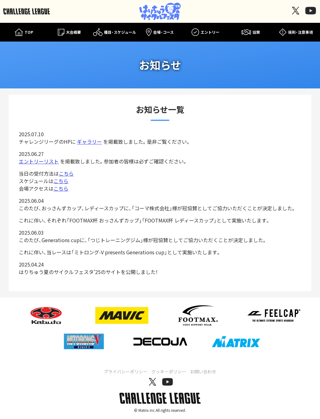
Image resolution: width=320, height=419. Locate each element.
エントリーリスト (39, 161)
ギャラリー (89, 141)
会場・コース (160, 32)
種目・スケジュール (114, 32)
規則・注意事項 (296, 32)
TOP (24, 32)
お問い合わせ (203, 371)
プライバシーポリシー (126, 371)
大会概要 (69, 32)
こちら (66, 173)
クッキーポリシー (168, 371)
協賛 (251, 32)
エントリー (205, 32)
